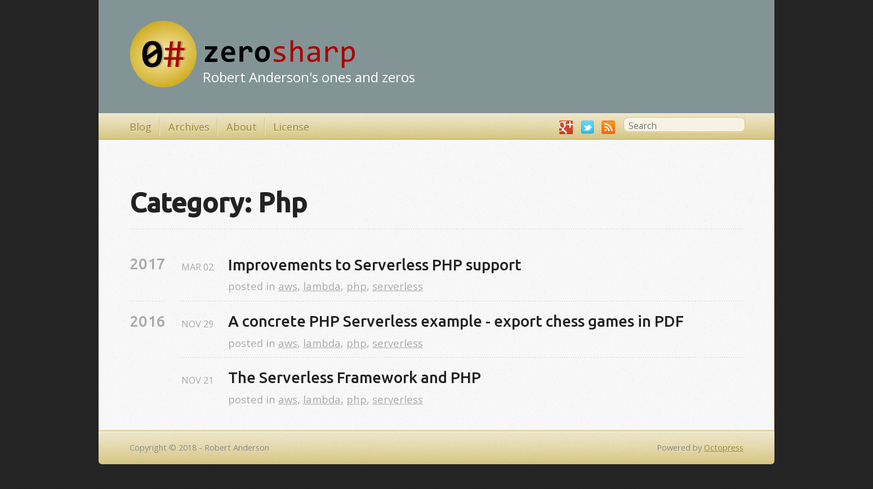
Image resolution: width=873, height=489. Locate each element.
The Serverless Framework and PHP (354, 377)
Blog (141, 127)
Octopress (723, 447)
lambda (322, 286)
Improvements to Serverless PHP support (375, 264)
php (356, 286)
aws (287, 286)
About (241, 127)
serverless (397, 286)
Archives (189, 127)
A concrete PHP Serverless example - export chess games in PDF (456, 321)
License (291, 127)
